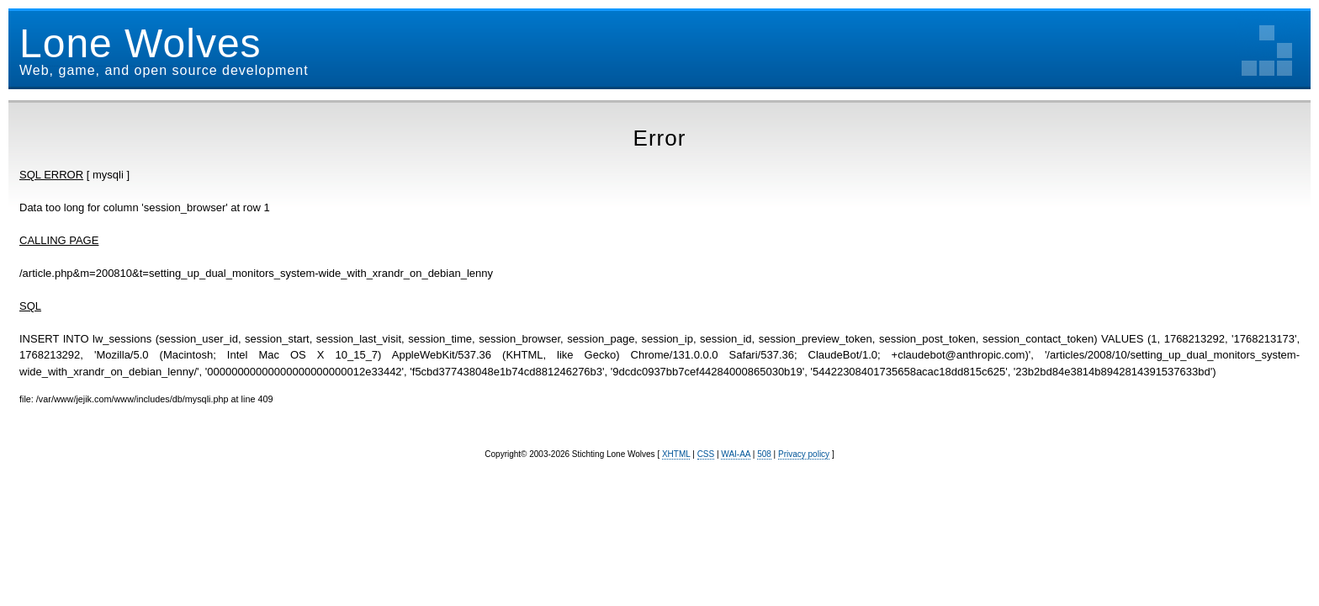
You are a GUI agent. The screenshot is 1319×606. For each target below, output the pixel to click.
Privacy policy (803, 454)
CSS (706, 454)
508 (764, 454)
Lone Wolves (140, 43)
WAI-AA (735, 454)
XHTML (676, 454)
